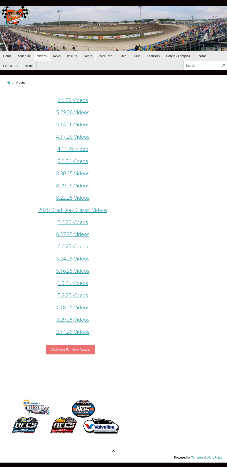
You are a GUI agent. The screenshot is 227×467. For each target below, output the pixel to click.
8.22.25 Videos (72, 197)
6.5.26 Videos (73, 99)
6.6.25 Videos (73, 246)
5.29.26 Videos (72, 112)
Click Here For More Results (70, 349)
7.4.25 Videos (73, 222)
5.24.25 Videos (72, 258)
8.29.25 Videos (72, 185)
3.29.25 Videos (72, 319)
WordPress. (215, 457)
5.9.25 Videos (73, 282)
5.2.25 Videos (73, 295)
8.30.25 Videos (72, 173)
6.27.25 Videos (72, 234)
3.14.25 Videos (72, 331)
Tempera (197, 457)
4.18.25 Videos (72, 307)
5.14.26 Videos (72, 124)
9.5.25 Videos (73, 161)
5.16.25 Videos (72, 270)
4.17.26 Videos (72, 136)
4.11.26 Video (72, 148)
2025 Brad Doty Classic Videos (72, 209)
